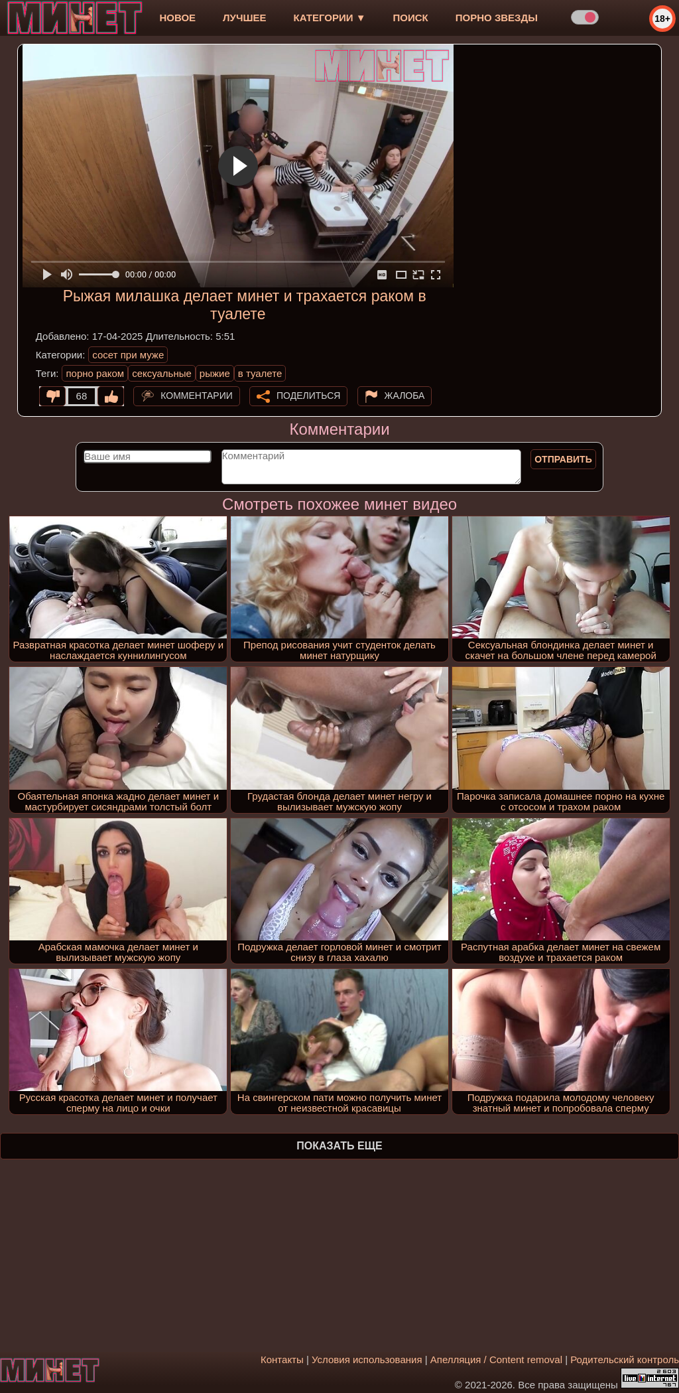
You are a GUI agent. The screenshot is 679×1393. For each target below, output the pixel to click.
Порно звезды (497, 17)
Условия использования (367, 1359)
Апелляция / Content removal (496, 1359)
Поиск (410, 17)
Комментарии (196, 395)
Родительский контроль (624, 1359)
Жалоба (405, 395)
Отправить (563, 459)
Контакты (282, 1359)
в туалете (260, 373)
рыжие (215, 373)
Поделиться (308, 395)
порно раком (95, 373)
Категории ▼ (330, 17)
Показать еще (339, 1145)
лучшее (244, 17)
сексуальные (162, 373)
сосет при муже (128, 354)
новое (177, 17)
